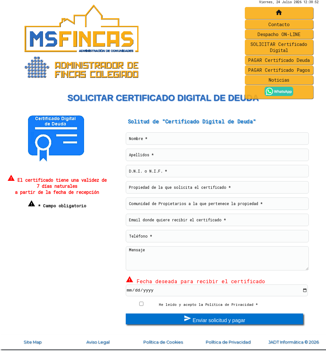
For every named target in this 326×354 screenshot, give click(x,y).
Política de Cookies (163, 342)
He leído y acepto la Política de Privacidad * (208, 304)
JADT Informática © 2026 (293, 342)
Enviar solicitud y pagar (214, 318)
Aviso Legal (98, 342)
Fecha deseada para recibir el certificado (195, 281)
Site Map (33, 342)
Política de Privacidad (228, 342)
